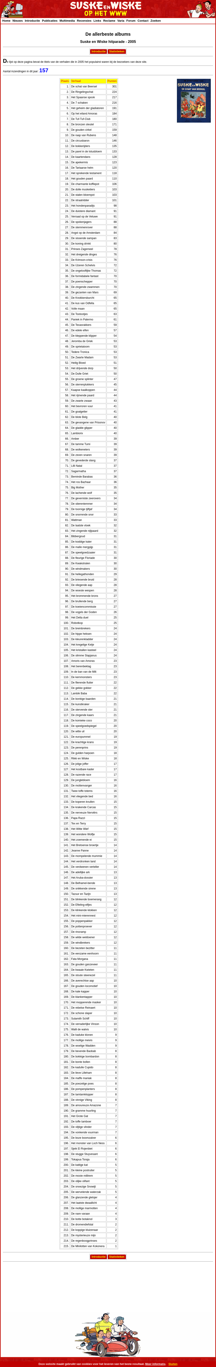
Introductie (32, 20)
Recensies (84, 20)
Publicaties (50, 20)
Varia (120, 20)
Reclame (109, 20)
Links (97, 20)
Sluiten (172, 1364)
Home (6, 20)
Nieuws (17, 20)
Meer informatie (155, 1364)
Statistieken (116, 51)
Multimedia (67, 20)
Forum (130, 20)
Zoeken (155, 20)
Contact (143, 20)
